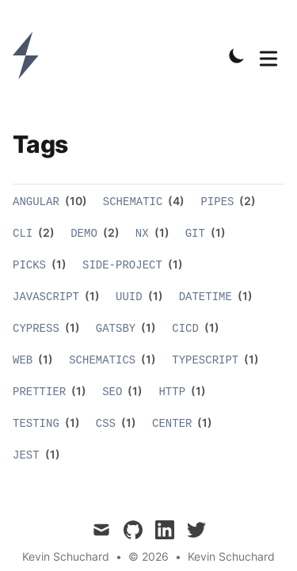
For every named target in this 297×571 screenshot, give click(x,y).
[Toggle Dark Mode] (236, 55)
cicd (185, 328)
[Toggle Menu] (268, 55)
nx (142, 233)
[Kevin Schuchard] (30, 55)
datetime (205, 297)
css (106, 423)
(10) (75, 200)
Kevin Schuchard (231, 556)
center (172, 423)
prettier (39, 392)
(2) (246, 200)
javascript (46, 297)
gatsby (115, 328)
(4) (175, 200)
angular (36, 202)
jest (26, 455)
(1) (160, 232)
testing (36, 423)
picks (29, 265)
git (195, 233)
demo (83, 233)
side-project (122, 265)
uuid (129, 297)
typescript (205, 360)
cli (22, 233)
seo (112, 392)
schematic (133, 202)
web (22, 360)
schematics (102, 360)
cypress (36, 328)
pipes (217, 202)
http (171, 392)
